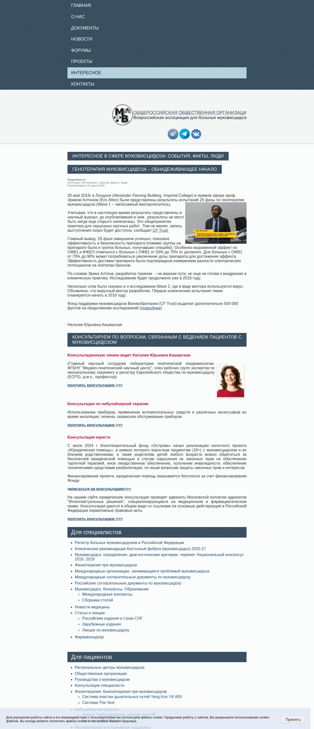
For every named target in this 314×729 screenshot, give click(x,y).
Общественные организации (101, 674)
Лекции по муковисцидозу (105, 630)
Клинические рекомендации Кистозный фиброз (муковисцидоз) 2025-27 (140, 549)
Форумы (81, 50)
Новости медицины (92, 607)
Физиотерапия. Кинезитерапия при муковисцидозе (121, 691)
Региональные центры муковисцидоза (109, 667)
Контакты (82, 84)
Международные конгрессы (107, 594)
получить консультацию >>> (95, 385)
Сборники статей (97, 600)
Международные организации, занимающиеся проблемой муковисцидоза (142, 571)
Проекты (81, 61)
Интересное (86, 72)
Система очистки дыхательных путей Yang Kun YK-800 (132, 697)
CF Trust (160, 230)
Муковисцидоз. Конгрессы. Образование (112, 589)
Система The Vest (98, 702)
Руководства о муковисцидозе (102, 679)
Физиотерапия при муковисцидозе (106, 565)
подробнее (151, 308)
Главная (81, 5)
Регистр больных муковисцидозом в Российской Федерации (129, 543)
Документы (85, 28)
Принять (293, 719)
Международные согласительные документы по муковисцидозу (133, 577)
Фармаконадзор (89, 637)
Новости (81, 39)
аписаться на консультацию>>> (100, 489)
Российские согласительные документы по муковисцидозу (128, 583)
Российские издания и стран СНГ (112, 618)
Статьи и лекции (90, 613)
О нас (78, 16)
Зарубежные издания (101, 624)
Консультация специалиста (99, 685)
